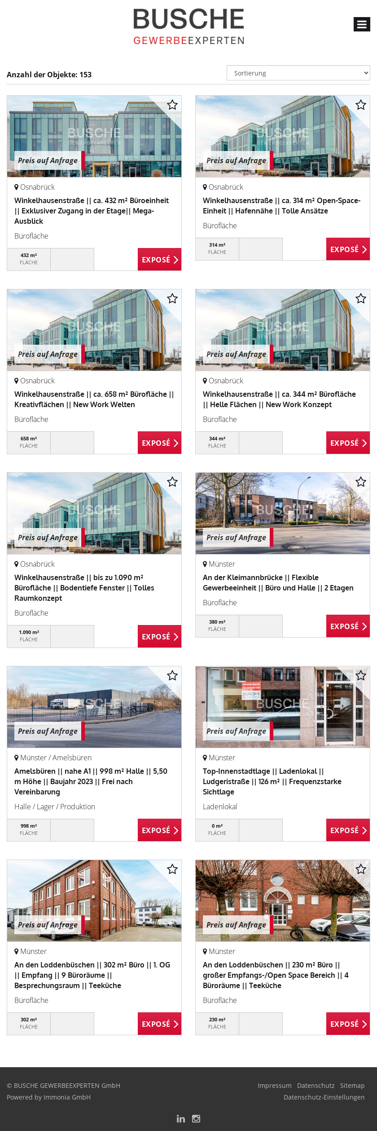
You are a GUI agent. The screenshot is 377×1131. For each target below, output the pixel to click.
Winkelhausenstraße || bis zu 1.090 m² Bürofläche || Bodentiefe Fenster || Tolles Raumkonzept (84, 588)
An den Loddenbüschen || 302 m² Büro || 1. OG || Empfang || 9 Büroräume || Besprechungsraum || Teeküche (92, 975)
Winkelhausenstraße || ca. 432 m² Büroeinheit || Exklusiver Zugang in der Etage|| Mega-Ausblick (91, 211)
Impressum (275, 1085)
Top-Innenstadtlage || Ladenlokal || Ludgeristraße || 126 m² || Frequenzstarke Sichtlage (272, 781)
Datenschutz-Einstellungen (324, 1097)
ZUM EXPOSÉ (159, 259)
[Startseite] (189, 26)
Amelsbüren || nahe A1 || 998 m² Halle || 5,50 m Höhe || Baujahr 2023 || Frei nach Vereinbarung (90, 781)
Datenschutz (316, 1085)
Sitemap (352, 1085)
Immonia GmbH (67, 1097)
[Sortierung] (298, 72)
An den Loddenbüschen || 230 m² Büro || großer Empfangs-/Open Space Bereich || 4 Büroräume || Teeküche (276, 975)
